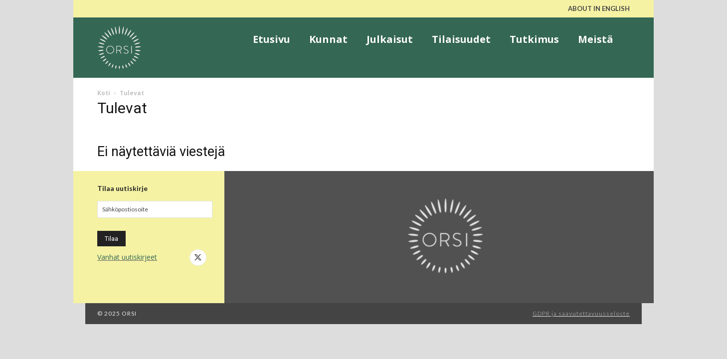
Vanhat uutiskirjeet (127, 257)
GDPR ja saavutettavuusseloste (581, 313)
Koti (103, 93)
